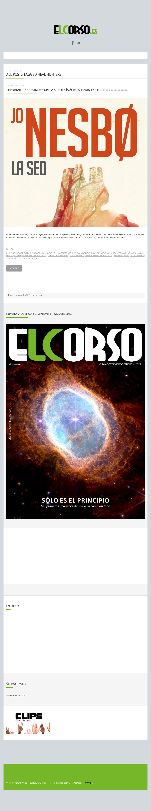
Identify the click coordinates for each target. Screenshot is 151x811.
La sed (17, 256)
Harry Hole (74, 253)
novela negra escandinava (98, 256)
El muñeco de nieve (16, 253)
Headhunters (88, 253)
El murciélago (34, 253)
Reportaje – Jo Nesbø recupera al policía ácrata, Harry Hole (52, 90)
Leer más (14, 268)
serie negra (31, 258)
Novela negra (77, 256)
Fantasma (62, 253)
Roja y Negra (137, 256)
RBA (127, 256)
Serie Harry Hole (15, 258)
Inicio (8, 71)
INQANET (88, 783)
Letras (9, 249)
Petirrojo (119, 256)
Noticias (17, 71)
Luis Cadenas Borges (117, 90)
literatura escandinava (34, 256)
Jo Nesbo (122, 253)
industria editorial (106, 253)
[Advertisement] (75, 11)
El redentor (49, 253)
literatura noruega (58, 256)
